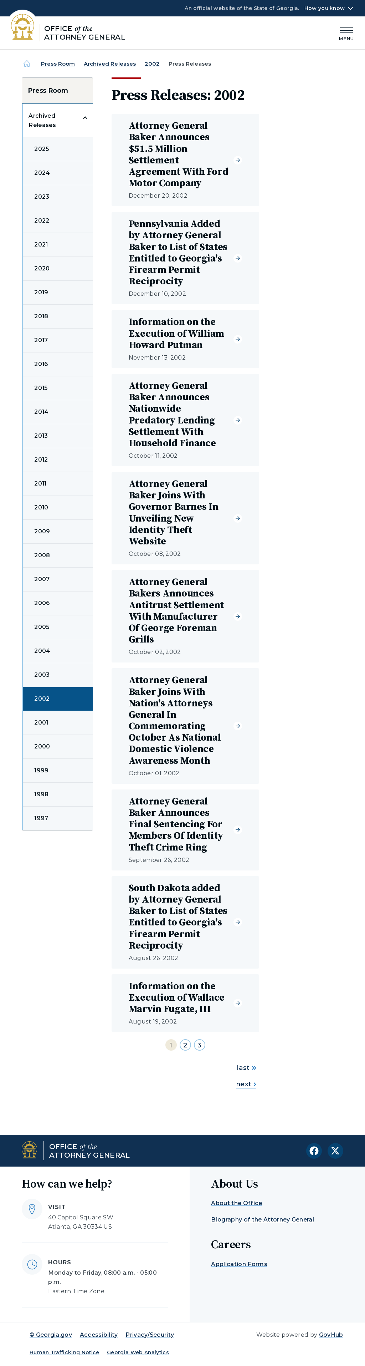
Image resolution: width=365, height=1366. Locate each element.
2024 (42, 172)
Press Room (58, 63)
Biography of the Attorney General (262, 1219)
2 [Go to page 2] (185, 1045)
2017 (41, 340)
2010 (41, 507)
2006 (42, 603)
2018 (41, 316)
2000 (42, 746)
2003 (42, 674)
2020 (42, 268)
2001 (41, 722)
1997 (41, 818)
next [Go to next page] (246, 1084)
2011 (40, 483)
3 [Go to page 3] (199, 1045)
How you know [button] (324, 8)
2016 (41, 364)
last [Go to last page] (246, 1068)
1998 (41, 794)
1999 (41, 770)
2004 (42, 651)
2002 (152, 63)
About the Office (236, 1203)
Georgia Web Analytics (138, 1352)
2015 (40, 388)
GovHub (331, 1334)
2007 (42, 579)
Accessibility (99, 1334)
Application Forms (239, 1264)
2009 (42, 531)
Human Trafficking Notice (64, 1352)
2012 (41, 459)
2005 (41, 627)
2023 (41, 196)
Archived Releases (110, 63)
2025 (41, 149)
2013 (41, 435)
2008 (42, 555)
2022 (41, 220)
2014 (41, 411)
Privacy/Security (149, 1334)
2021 (41, 244)
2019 (41, 292)
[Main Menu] (346, 33)
